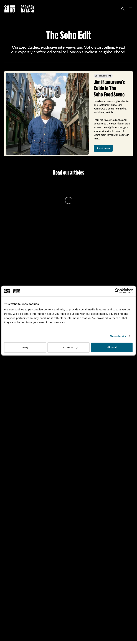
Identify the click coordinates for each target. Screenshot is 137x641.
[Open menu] (130, 9)
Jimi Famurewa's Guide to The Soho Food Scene (109, 88)
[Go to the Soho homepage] (9, 8)
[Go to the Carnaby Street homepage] (27, 8)
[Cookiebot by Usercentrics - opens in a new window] (117, 290)
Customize (69, 347)
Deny (25, 347)
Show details (118, 336)
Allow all (111, 347)
